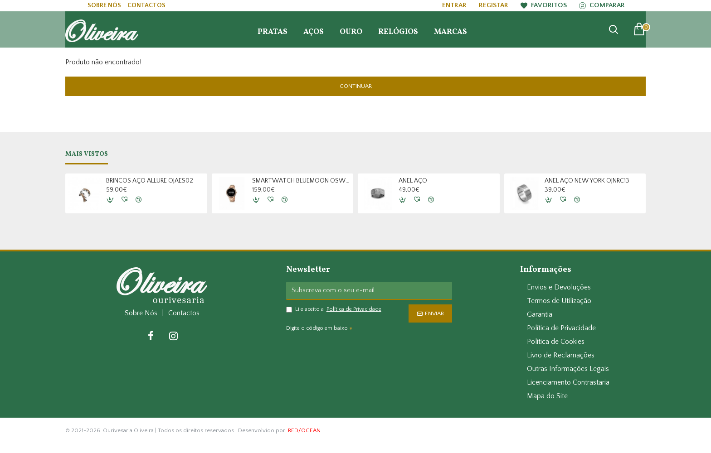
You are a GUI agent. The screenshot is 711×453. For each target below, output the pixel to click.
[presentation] (349, 351)
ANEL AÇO (413, 180)
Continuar (356, 86)
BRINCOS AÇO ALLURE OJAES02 (149, 180)
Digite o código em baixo (317, 328)
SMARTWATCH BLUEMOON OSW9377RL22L (301, 180)
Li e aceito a (334, 309)
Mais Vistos (86, 154)
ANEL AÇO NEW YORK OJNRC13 (587, 180)
